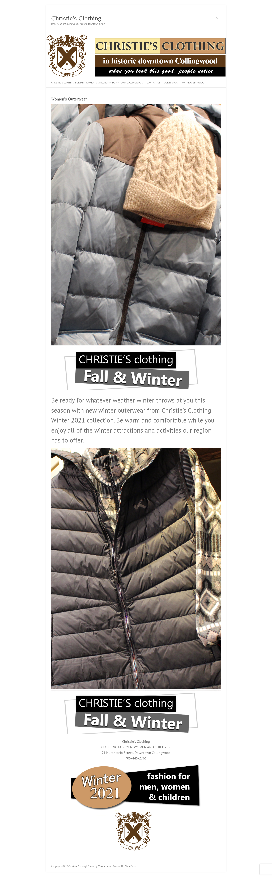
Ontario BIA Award (193, 82)
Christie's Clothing (76, 18)
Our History (171, 82)
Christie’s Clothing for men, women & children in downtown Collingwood (97, 82)
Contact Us (153, 82)
